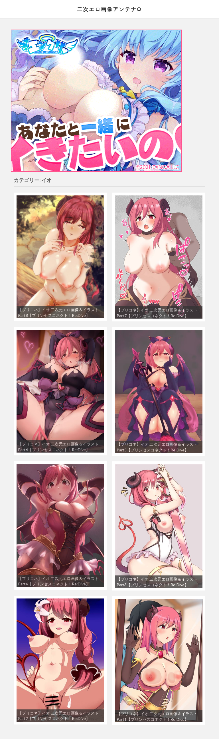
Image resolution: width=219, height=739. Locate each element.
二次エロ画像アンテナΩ (109, 9)
